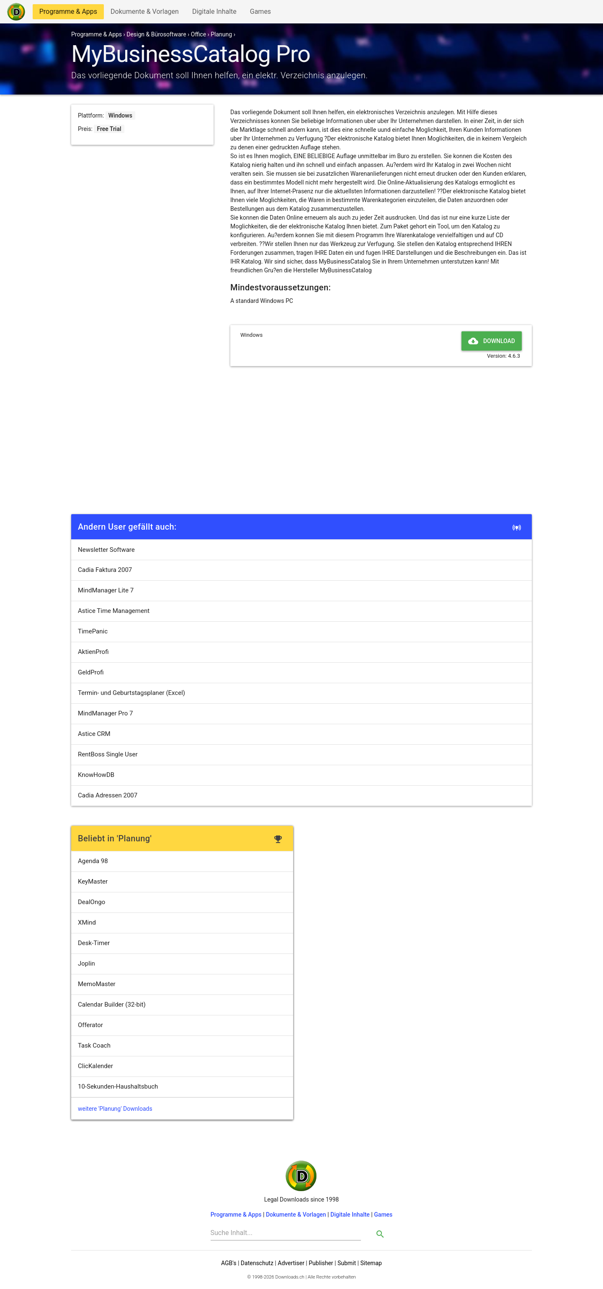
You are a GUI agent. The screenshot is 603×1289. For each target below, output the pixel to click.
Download (491, 341)
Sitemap (370, 1263)
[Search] (286, 1232)
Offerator (90, 1025)
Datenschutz (257, 1263)
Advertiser (291, 1263)
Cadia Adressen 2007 (107, 795)
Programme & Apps (68, 13)
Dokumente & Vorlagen (144, 13)
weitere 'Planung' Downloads (115, 1108)
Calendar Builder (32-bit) (112, 1004)
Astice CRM (94, 734)
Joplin (86, 963)
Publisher (321, 1263)
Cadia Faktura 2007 (105, 570)
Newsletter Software (106, 550)
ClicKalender (95, 1066)
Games (263, 13)
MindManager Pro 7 (105, 713)
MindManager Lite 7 (106, 590)
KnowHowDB (96, 775)
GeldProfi (91, 672)
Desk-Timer (94, 943)
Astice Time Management (113, 611)
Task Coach (94, 1045)
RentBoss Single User (108, 754)
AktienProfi (93, 652)
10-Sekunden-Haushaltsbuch (118, 1086)
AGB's (228, 1263)
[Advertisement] (301, 448)
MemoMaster (97, 984)
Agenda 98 (93, 861)
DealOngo (91, 902)
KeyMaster (93, 881)
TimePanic (93, 631)
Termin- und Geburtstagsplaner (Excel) (131, 693)
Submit (347, 1263)
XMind (87, 922)
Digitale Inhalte (214, 13)
